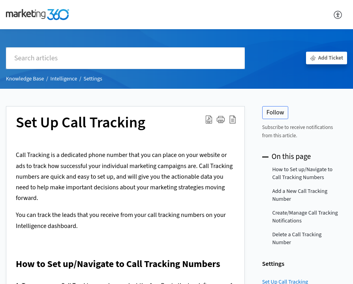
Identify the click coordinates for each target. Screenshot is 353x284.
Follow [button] (275, 112)
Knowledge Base (25, 79)
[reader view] (233, 119)
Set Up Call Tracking (80, 123)
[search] (125, 58)
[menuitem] (338, 15)
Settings (93, 79)
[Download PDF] (209, 119)
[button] (221, 119)
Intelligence (63, 79)
